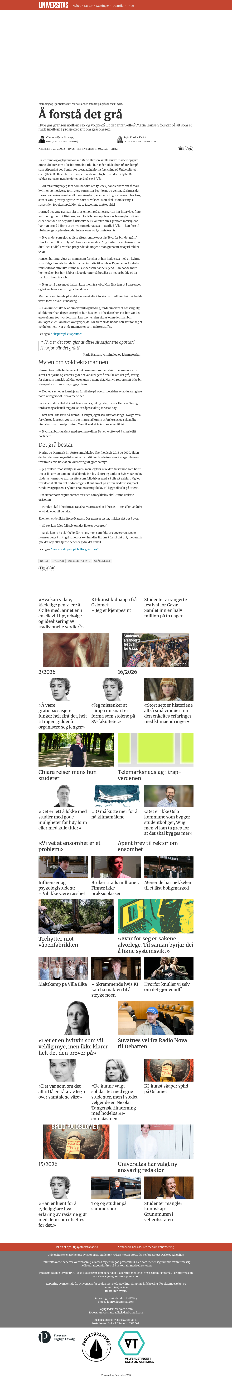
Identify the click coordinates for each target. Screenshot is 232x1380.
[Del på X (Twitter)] (185, 148)
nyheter (58, 561)
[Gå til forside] (53, 5)
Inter (131, 6)
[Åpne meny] (190, 5)
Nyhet (77, 6)
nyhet (44, 561)
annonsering (166, 1247)
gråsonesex (102, 561)
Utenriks (118, 6)
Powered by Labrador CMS (116, 1375)
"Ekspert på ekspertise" (66, 334)
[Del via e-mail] (190, 148)
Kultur (88, 6)
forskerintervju (79, 561)
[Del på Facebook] (180, 148)
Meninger (102, 6)
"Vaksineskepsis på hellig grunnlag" (75, 549)
